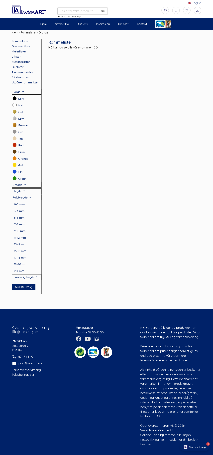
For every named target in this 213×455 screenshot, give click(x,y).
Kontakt (142, 24)
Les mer (145, 444)
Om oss (122, 24)
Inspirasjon (103, 24)
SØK (103, 11)
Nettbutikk (61, 24)
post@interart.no (30, 363)
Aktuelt (82, 24)
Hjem (43, 24)
